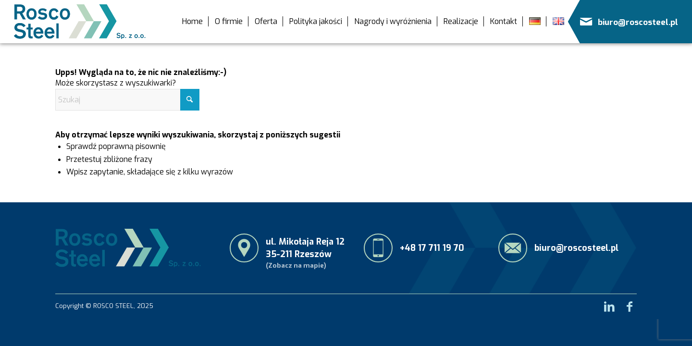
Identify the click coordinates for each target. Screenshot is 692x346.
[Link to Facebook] (629, 304)
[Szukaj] (127, 100)
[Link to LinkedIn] (609, 304)
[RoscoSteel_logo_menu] (80, 21)
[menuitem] (192, 21)
